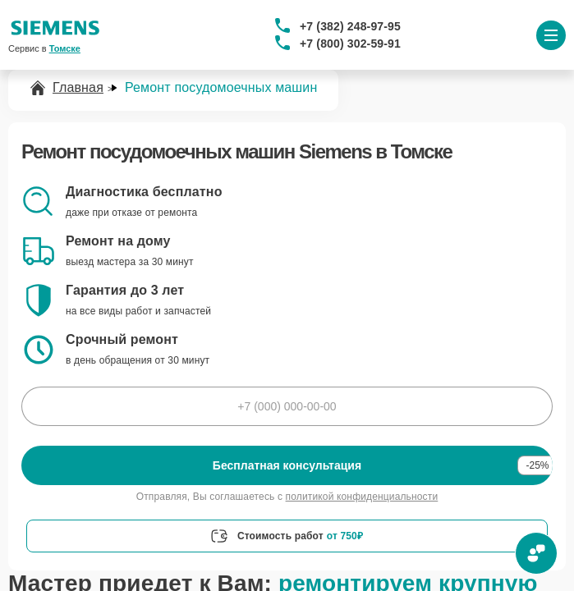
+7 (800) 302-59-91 (350, 43)
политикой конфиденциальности (362, 496)
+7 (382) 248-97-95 (350, 26)
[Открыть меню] (551, 35)
